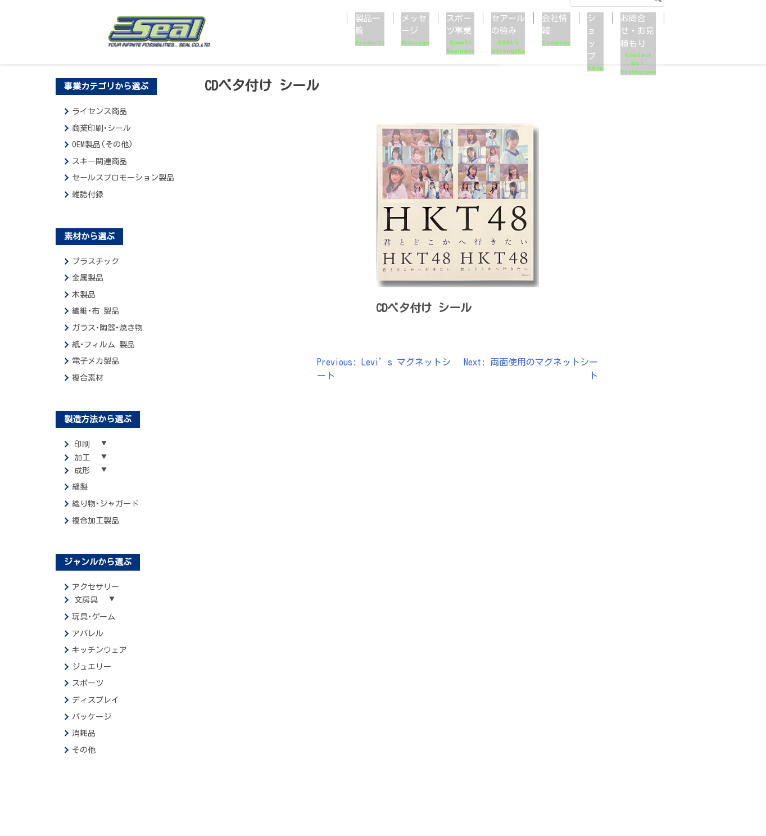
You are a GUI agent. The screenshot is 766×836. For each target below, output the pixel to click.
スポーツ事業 (366, 39)
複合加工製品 (95, 527)
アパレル (87, 644)
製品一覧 (259, 39)
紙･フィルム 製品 (103, 345)
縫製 (80, 494)
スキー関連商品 (99, 161)
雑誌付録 (87, 194)
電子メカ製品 (95, 361)
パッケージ (91, 727)
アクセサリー (95, 594)
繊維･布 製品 (95, 311)
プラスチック (95, 261)
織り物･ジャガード (105, 511)
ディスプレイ (95, 711)
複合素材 (87, 378)
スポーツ (87, 694)
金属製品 (87, 278)
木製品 (84, 295)
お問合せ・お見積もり (615, 39)
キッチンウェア (99, 661)
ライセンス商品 (99, 111)
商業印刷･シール (101, 128)
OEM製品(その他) (102, 144)
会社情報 (501, 39)
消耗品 (84, 744)
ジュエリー (91, 677)
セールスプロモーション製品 (123, 178)
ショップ (547, 39)
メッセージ (309, 39)
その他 (84, 761)
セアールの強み (438, 39)
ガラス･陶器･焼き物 (107, 328)
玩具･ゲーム (93, 627)
